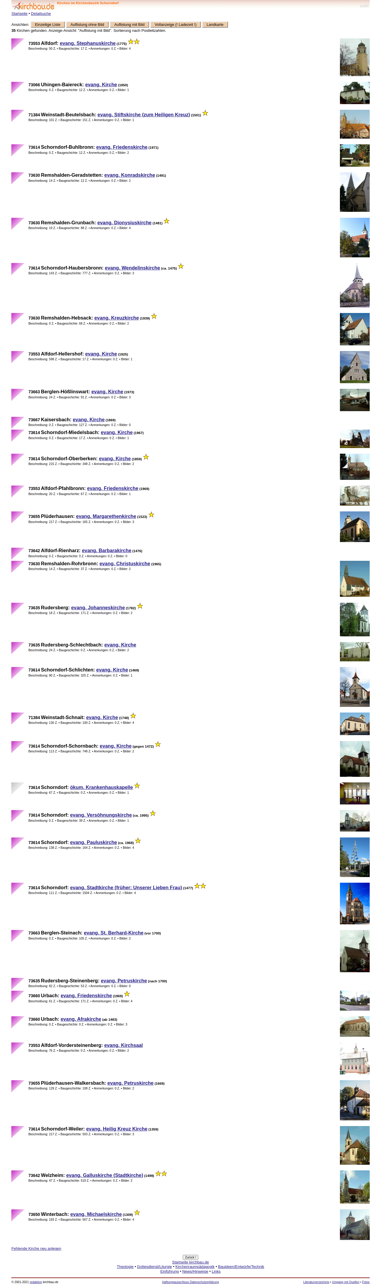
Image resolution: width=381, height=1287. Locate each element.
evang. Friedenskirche (121, 147)
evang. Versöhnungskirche (101, 815)
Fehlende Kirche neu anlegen (36, 1248)
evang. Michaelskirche (96, 1214)
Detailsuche (41, 13)
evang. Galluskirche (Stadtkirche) (104, 1175)
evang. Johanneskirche (98, 607)
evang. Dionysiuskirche (124, 222)
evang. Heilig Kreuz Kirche (117, 1128)
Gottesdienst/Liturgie (154, 1266)
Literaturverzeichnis (316, 1282)
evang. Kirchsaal (123, 1045)
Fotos (365, 1282)
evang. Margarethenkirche (106, 516)
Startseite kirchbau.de (190, 1262)
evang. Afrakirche (81, 1019)
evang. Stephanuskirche (88, 43)
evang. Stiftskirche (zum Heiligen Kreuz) (144, 114)
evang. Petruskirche (124, 980)
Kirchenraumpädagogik (195, 1266)
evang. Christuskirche (124, 563)
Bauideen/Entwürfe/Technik (241, 1266)
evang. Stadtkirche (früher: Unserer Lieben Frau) (126, 887)
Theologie (125, 1266)
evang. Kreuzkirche (116, 317)
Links (216, 1271)
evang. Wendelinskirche (132, 267)
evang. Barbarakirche (106, 550)
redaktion (36, 1282)
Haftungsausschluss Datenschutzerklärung (190, 1282)
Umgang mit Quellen (345, 1282)
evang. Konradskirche (129, 175)
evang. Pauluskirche (93, 842)
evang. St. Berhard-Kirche (113, 932)
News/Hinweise (195, 1271)
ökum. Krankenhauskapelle (101, 787)
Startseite (19, 13)
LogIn (364, 5)
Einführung (169, 1271)
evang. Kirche (101, 84)
